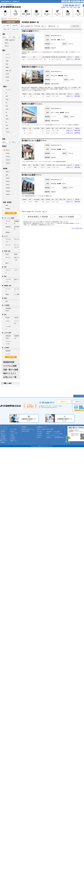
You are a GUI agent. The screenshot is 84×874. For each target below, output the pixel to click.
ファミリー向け (58, 433)
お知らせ (12, 431)
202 (24, 204)
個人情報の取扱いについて (4, 439)
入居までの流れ (25, 431)
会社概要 (67, 13)
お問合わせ (3, 435)
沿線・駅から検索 (10, 370)
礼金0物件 (49, 431)
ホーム (5, 13)
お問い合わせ (47, 13)
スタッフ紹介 (36, 13)
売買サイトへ (13, 440)
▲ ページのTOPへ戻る (77, 231)
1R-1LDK (39, 431)
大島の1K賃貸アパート (30, 31)
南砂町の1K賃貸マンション (32, 105)
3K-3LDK (39, 435)
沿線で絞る (15, 25)
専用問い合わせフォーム (28, 429)
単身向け (49, 437)
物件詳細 (77, 59)
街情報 (12, 435)
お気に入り (69, 59)
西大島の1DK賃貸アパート (32, 177)
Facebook (12, 437)
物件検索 (15, 13)
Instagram (12, 438)
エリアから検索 (9, 366)
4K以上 (39, 437)
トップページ (4, 429)
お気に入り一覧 (9, 377)
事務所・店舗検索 (26, 13)
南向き (48, 433)
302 (24, 134)
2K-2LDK (39, 433)
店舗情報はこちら (64, 401)
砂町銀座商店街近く (59, 437)
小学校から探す (6, 29)
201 (24, 131)
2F (24, 169)
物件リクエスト (9, 373)
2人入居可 (57, 431)
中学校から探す (15, 29)
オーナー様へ (78, 13)
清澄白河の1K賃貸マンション (33, 67)
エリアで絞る (6, 25)
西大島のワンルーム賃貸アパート (34, 142)
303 (24, 97)
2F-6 (24, 59)
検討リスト (3, 433)
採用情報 (3, 442)
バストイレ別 (50, 435)
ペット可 (57, 435)
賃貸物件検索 (8, 362)
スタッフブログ (57, 13)
